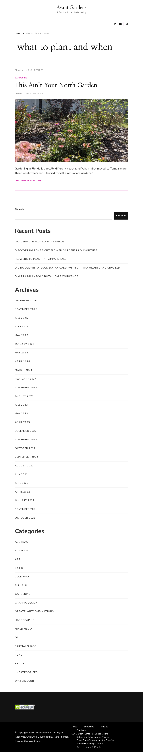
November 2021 (26, 509)
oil (17, 637)
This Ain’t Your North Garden (56, 85)
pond (19, 655)
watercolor (24, 681)
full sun (21, 585)
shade (19, 663)
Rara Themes (61, 736)
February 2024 (26, 378)
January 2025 (25, 344)
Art (79, 747)
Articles (104, 726)
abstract (22, 542)
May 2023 (21, 413)
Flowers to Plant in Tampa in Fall (40, 259)
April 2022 (22, 491)
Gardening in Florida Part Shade (39, 241)
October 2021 (25, 518)
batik (19, 568)
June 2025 (22, 326)
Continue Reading (28, 180)
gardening (21, 78)
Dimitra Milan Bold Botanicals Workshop (46, 276)
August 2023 (24, 396)
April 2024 (22, 361)
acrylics (21, 550)
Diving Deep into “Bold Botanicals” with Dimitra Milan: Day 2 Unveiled (67, 267)
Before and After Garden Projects (93, 737)
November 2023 (26, 387)
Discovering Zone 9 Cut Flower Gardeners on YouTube (56, 250)
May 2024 (21, 352)
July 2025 (21, 318)
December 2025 (26, 300)
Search (19, 209)
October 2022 (25, 448)
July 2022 (21, 474)
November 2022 (26, 439)
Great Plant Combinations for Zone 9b (95, 740)
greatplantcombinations (34, 611)
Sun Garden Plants (81, 733)
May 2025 (21, 335)
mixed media (23, 629)
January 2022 (25, 500)
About (75, 726)
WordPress (35, 741)
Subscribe (89, 726)
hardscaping (25, 620)
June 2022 (22, 483)
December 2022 (26, 431)
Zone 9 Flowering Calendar (90, 743)
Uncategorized (26, 672)
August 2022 (24, 465)
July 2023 (21, 405)
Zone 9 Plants (93, 747)
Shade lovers (101, 733)
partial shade (25, 646)
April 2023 (22, 422)
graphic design (26, 602)
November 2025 (26, 309)
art (18, 559)
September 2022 (26, 457)
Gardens (81, 730)
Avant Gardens (72, 7)
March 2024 (23, 370)
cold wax (22, 576)
